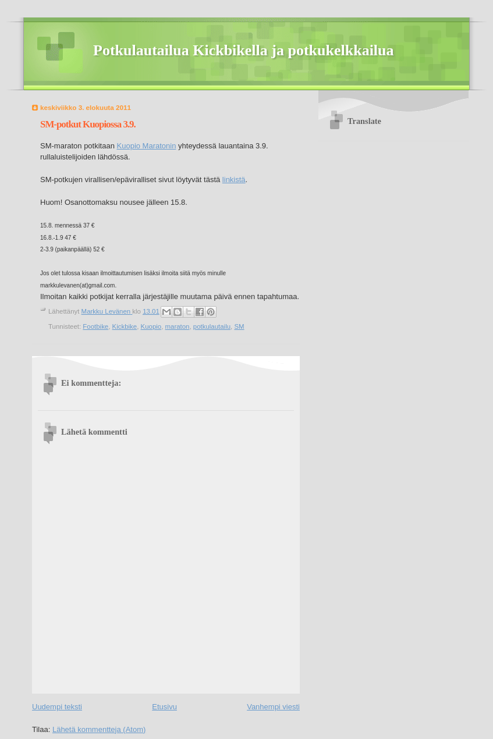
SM (239, 326)
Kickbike (124, 326)
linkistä (234, 179)
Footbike (95, 326)
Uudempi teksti (57, 706)
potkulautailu (211, 326)
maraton (177, 326)
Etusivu (164, 706)
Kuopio (151, 326)
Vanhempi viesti (273, 706)
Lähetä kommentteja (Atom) (99, 729)
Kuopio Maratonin (146, 145)
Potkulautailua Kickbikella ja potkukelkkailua (243, 50)
